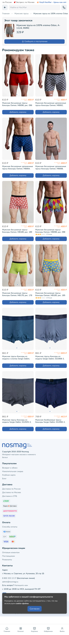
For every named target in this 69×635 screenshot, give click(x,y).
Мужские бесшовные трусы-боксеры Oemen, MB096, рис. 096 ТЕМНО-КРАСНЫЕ (17, 104)
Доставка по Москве (11, 492)
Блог (4, 478)
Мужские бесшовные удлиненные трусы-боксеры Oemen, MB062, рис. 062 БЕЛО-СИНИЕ (50, 104)
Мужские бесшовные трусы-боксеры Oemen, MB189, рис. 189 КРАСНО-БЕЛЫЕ (17, 230)
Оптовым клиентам (10, 552)
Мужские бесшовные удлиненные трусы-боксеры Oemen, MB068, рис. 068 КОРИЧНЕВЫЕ (50, 167)
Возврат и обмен (9, 468)
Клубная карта (8, 475)
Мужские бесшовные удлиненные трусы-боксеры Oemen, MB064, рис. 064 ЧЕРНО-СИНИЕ (17, 167)
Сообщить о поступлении (34, 41)
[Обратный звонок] (64, 7)
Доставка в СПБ (9, 496)
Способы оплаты (9, 526)
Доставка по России (11, 489)
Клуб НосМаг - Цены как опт (51, 2)
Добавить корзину (18, 112)
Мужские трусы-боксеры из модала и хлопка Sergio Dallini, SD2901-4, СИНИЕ (16, 357)
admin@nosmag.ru (10, 581)
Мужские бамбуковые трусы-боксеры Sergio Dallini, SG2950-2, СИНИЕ (50, 421)
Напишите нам (21, 585)
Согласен (34, 608)
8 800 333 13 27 (9, 578)
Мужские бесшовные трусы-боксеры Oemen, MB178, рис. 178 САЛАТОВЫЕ (17, 294)
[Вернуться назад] (5, 7)
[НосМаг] (34, 446)
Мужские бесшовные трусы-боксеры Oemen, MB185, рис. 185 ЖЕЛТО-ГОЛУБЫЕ (50, 294)
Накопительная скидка (12, 471)
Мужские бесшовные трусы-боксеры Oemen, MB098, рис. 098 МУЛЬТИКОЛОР (50, 230)
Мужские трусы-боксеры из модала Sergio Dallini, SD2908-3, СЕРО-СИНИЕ (49, 357)
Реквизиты (7, 559)
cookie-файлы (22, 603)
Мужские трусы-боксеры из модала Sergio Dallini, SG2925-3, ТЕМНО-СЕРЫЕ (16, 421)
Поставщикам (8, 556)
